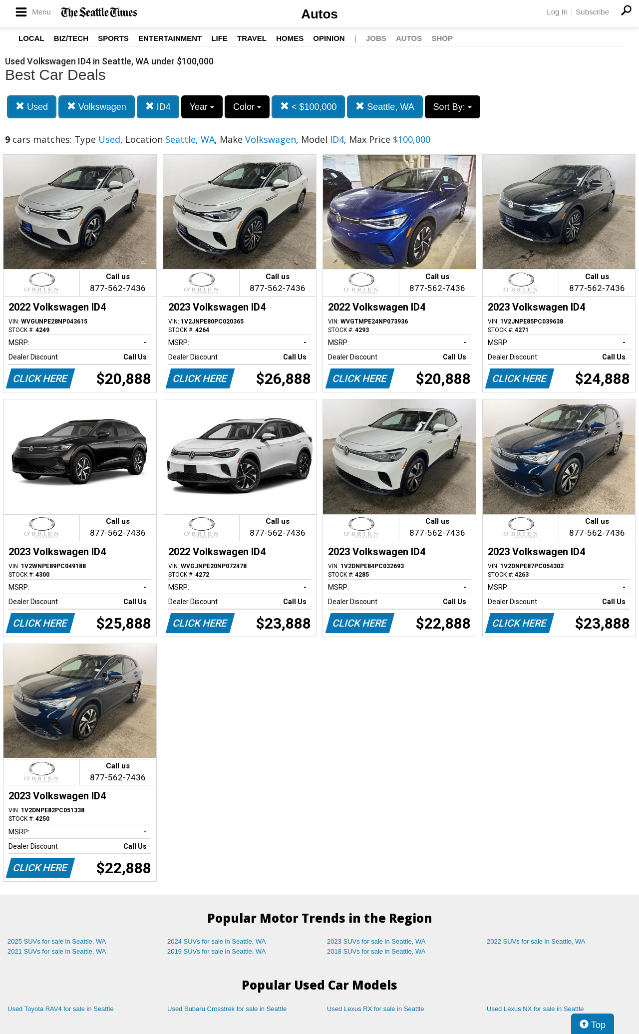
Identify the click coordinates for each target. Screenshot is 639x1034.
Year (202, 107)
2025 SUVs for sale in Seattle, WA (56, 941)
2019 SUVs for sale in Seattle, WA (216, 951)
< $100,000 (308, 106)
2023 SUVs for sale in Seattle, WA (376, 941)
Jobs (376, 38)
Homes (290, 38)
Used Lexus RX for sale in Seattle (375, 1009)
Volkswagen (96, 106)
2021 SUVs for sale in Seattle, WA (56, 951)
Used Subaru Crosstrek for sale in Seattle (227, 1009)
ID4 (158, 106)
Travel (252, 38)
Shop (442, 38)
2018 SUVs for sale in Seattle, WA (376, 951)
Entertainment (170, 38)
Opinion (328, 38)
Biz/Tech (71, 38)
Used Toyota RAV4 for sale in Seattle (60, 1009)
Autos (319, 13)
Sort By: (452, 107)
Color (247, 107)
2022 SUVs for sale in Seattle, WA (536, 941)
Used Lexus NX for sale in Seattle (535, 1009)
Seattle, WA (384, 106)
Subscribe (592, 11)
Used (31, 106)
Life (219, 38)
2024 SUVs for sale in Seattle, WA (216, 941)
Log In (557, 11)
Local (31, 38)
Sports (113, 38)
